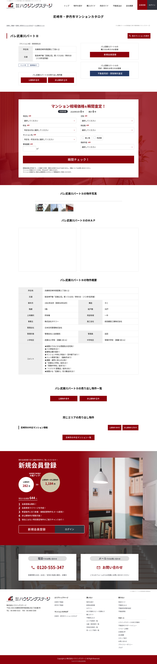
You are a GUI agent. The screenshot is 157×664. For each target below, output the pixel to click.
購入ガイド (91, 5)
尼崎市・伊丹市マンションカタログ (24, 25)
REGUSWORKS (82, 661)
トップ (66, 5)
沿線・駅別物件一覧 (92, 624)
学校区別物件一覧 (92, 627)
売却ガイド (104, 5)
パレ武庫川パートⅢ (39, 25)
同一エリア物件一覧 (92, 630)
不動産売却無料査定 (124, 608)
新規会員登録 (90, 605)
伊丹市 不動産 (59, 605)
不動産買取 (121, 611)
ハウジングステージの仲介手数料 (129, 622)
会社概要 (129, 5)
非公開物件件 (61, 80)
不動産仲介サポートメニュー (127, 625)
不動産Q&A (117, 5)
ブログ (120, 647)
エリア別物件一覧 (92, 621)
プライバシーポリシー (125, 644)
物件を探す (78, 5)
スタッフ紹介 (122, 638)
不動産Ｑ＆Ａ (90, 618)
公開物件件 (34, 80)
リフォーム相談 (123, 629)
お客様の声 (121, 632)
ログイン (89, 608)
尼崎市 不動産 (10, 25)
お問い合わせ (122, 641)
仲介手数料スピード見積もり (95, 611)
